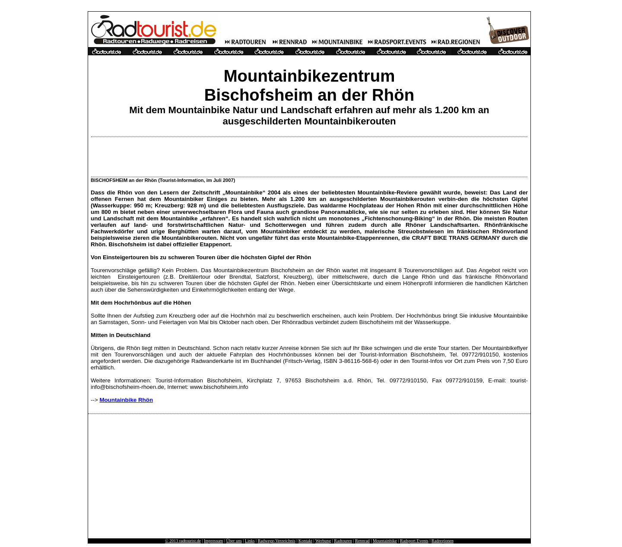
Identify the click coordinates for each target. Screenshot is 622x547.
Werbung (323, 540)
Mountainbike (385, 540)
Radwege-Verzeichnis (276, 540)
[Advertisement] (309, 156)
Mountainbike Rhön (126, 400)
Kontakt (305, 540)
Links (250, 540)
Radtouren (343, 540)
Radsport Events (414, 540)
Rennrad (362, 540)
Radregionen (443, 540)
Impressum (213, 540)
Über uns (233, 540)
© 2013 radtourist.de (183, 540)
